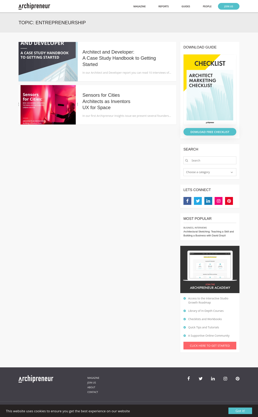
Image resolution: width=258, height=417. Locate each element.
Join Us (228, 6)
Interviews (200, 227)
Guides (185, 6)
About (91, 387)
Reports (163, 6)
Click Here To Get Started (210, 345)
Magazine (139, 6)
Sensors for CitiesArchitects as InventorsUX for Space (106, 101)
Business (188, 227)
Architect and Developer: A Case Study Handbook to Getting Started (119, 58)
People (207, 6)
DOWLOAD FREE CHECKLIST (209, 132)
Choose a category (198, 172)
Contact (92, 392)
